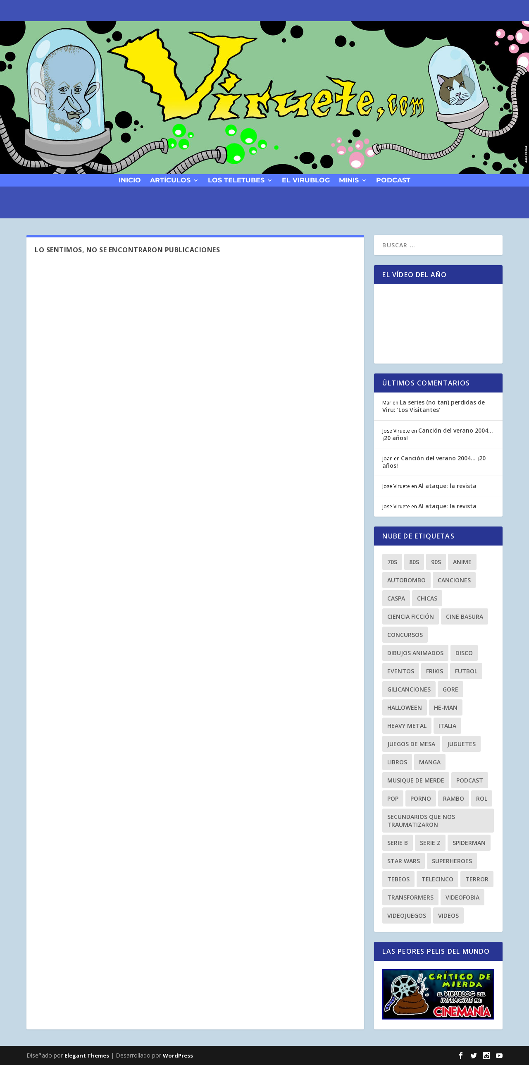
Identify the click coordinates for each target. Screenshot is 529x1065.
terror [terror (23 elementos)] (476, 879)
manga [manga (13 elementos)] (430, 762)
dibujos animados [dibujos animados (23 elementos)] (415, 653)
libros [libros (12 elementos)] (397, 762)
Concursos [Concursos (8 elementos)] (405, 635)
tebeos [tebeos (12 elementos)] (398, 879)
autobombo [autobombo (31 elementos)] (406, 580)
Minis (349, 179)
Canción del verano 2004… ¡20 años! (437, 434)
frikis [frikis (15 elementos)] (434, 671)
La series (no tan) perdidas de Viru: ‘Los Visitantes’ (433, 406)
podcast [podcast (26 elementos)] (469, 780)
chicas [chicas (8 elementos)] (427, 598)
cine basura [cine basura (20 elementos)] (464, 616)
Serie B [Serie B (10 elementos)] (397, 843)
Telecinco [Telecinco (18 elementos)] (437, 879)
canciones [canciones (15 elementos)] (454, 580)
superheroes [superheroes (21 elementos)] (452, 861)
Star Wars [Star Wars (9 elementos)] (403, 861)
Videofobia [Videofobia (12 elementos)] (462, 897)
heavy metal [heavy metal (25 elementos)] (407, 726)
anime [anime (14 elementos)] (462, 562)
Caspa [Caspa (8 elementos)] (396, 598)
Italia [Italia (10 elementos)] (447, 726)
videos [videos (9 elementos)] (448, 915)
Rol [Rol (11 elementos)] (481, 798)
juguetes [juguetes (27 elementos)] (461, 744)
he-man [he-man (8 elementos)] (446, 707)
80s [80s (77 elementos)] (414, 562)
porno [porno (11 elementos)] (420, 798)
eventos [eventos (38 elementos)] (400, 671)
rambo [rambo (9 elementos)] (453, 798)
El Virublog (306, 179)
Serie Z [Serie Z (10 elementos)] (430, 843)
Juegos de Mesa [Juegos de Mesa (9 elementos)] (411, 744)
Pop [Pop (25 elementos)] (392, 798)
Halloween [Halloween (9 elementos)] (404, 707)
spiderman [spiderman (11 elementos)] (469, 843)
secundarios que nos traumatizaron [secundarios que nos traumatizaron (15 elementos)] (421, 820)
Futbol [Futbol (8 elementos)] (466, 671)
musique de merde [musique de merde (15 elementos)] (415, 780)
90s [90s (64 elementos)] (436, 562)
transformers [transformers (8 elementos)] (410, 897)
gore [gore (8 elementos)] (450, 689)
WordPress (178, 1055)
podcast (393, 179)
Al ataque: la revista (447, 486)
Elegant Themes (86, 1055)
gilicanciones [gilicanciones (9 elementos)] (409, 689)
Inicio (130, 179)
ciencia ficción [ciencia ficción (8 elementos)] (410, 616)
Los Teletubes (236, 179)
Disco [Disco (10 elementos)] (464, 653)
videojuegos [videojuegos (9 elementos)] (406, 915)
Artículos (170, 179)
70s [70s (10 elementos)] (392, 562)
